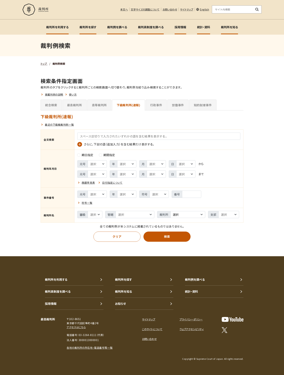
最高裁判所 (74, 105)
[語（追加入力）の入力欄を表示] (79, 144)
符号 (144, 194)
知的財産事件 (203, 105)
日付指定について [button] (112, 182)
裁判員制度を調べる (151, 27)
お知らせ (120, 303)
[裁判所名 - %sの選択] (135, 214)
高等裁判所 (99, 105)
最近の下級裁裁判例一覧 (59, 124)
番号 (177, 194)
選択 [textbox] (176, 214)
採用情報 (180, 27)
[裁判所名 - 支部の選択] (228, 214)
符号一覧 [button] (87, 203)
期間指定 (107, 155)
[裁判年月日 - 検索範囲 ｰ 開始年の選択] (126, 164)
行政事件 (156, 105)
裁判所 (164, 214)
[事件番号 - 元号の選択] (97, 194)
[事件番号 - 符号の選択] (159, 194)
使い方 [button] (73, 94)
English (204, 9)
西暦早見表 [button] (88, 182)
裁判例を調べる (117, 27)
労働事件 (178, 105)
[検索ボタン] (257, 9)
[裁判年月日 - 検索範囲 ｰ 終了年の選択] (126, 174)
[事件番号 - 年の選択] (126, 194)
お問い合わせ (169, 9)
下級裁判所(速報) (128, 105)
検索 (167, 236)
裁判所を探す (88, 27)
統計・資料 (203, 27)
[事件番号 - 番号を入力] (191, 194)
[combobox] (187, 214)
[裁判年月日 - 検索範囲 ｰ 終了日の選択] (185, 174)
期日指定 (85, 155)
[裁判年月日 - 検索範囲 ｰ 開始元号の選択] (97, 164)
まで (201, 174)
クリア (117, 236)
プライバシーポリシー (191, 319)
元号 (82, 164)
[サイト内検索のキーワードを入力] (232, 9)
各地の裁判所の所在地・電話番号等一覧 (89, 347)
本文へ (124, 9)
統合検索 (51, 105)
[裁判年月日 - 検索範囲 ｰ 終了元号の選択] (97, 174)
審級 (82, 214)
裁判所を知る (229, 27)
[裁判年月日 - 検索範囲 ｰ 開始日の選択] (185, 164)
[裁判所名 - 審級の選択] (95, 214)
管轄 (110, 214)
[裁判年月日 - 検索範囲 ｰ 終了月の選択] (156, 174)
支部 (213, 214)
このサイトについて (152, 329)
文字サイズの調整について (145, 9)
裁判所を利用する (57, 27)
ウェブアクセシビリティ (191, 329)
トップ (44, 63)
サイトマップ (186, 9)
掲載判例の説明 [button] (54, 94)
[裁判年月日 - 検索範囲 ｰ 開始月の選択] (156, 164)
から (201, 164)
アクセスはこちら (76, 327)
